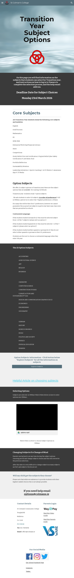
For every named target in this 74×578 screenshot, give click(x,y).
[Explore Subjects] (37, 366)
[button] (2, 2)
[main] (37, 29)
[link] (37, 419)
